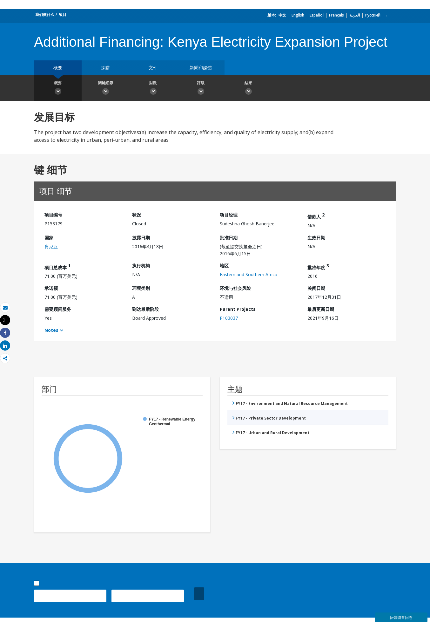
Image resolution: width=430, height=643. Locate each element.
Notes (51, 330)
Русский (372, 15)
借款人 (316, 216)
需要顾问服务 (57, 309)
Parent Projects (238, 309)
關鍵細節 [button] (105, 88)
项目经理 (229, 215)
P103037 (229, 318)
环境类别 (141, 288)
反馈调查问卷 (401, 617)
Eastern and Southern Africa (248, 274)
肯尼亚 (51, 246)
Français (336, 15)
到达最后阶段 (145, 309)
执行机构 (141, 266)
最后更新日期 (320, 309)
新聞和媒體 (201, 68)
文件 (153, 68)
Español (317, 15)
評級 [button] (200, 88)
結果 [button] (248, 88)
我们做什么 (44, 14)
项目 (62, 14)
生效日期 (316, 238)
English (298, 15)
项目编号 (53, 215)
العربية (354, 15)
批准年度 (318, 266)
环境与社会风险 (235, 288)
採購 (105, 68)
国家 (48, 238)
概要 (57, 68)
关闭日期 (316, 288)
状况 (136, 215)
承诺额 (51, 288)
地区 (224, 266)
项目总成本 (57, 266)
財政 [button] (153, 88)
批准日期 (229, 238)
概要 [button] (58, 88)
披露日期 (141, 238)
